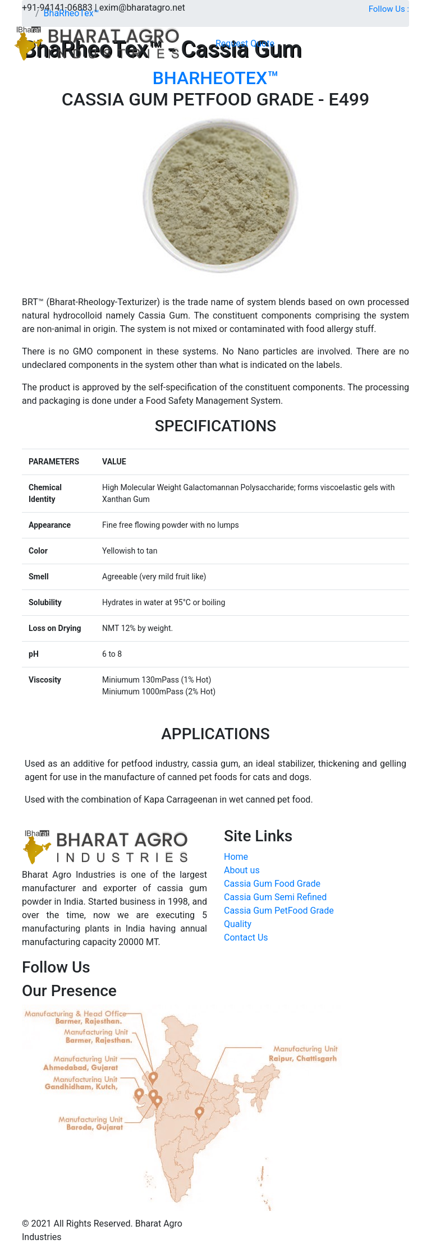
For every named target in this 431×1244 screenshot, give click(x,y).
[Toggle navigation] (281, 43)
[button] (245, 43)
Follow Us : (389, 9)
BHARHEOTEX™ (216, 78)
